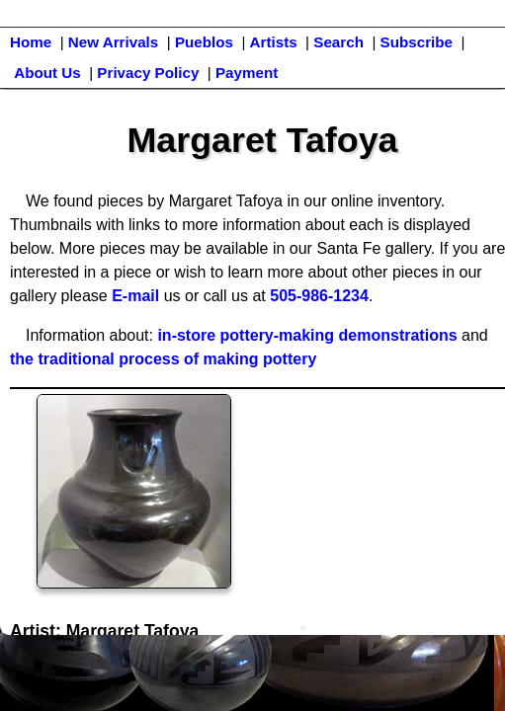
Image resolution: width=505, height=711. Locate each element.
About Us (47, 72)
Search (338, 42)
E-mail (135, 295)
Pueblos (204, 42)
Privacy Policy (148, 72)
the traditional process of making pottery (163, 359)
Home (30, 42)
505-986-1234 (319, 295)
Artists (273, 42)
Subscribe (416, 42)
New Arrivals (113, 42)
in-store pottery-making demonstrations (307, 335)
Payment (246, 72)
